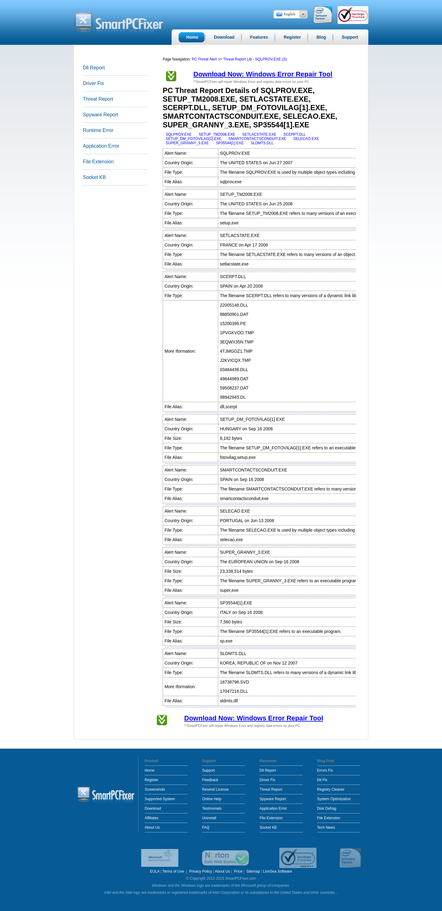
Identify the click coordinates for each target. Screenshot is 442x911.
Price (238, 871)
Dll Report (94, 67)
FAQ (205, 827)
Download (153, 808)
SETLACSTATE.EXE (259, 134)
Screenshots (155, 789)
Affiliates (151, 818)
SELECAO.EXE (306, 139)
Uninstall (209, 818)
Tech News (326, 827)
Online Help (211, 799)
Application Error (101, 146)
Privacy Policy (200, 871)
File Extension (98, 161)
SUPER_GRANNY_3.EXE (187, 143)
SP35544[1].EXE (229, 143)
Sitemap (253, 871)
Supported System (160, 799)
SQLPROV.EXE (179, 134)
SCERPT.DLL (294, 134)
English (289, 14)
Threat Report (98, 99)
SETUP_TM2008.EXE (217, 134)
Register (151, 780)
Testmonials (211, 808)
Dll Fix (322, 780)
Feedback (210, 780)
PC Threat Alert (204, 59)
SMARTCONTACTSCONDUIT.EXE (257, 139)
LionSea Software (277, 871)
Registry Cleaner (330, 789)
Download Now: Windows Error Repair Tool (262, 74)
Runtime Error (98, 130)
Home (149, 770)
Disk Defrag (326, 808)
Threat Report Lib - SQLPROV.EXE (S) (255, 59)
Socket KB (94, 177)
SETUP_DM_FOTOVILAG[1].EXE (193, 139)
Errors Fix (325, 770)
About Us (152, 827)
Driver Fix (93, 83)
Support (208, 770)
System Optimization (334, 799)
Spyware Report (100, 114)
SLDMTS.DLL (262, 143)
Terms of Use (173, 871)
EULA (155, 871)
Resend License (215, 789)
